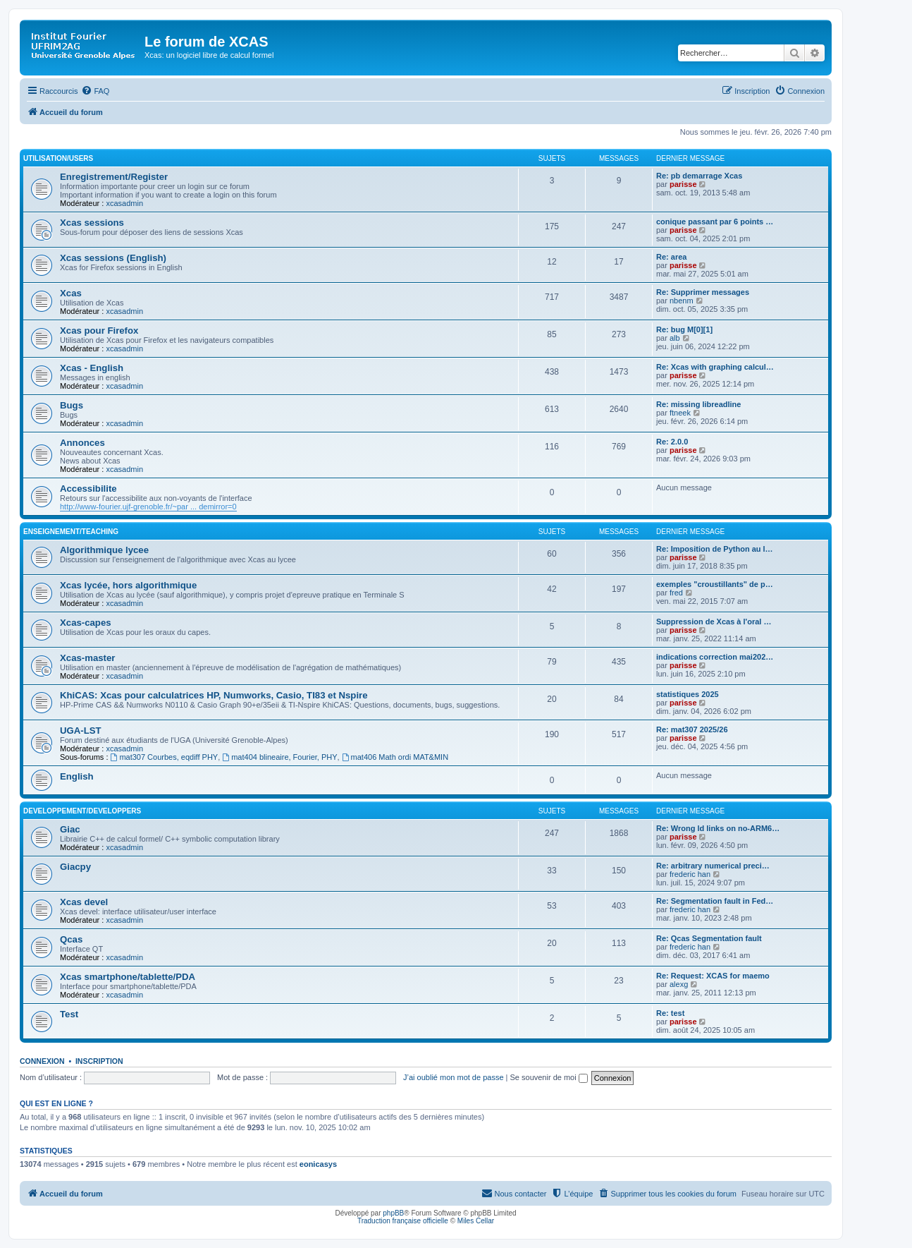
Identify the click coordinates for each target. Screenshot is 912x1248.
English (77, 776)
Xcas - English (91, 368)
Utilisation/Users (58, 158)
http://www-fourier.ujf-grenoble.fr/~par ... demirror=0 (148, 506)
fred (676, 592)
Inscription (99, 1061)
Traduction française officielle (402, 1221)
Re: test (670, 1013)
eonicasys (318, 1164)
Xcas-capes (85, 622)
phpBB (393, 1213)
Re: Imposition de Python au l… (714, 549)
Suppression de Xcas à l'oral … (713, 621)
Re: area (671, 257)
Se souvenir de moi (549, 1077)
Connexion (42, 1061)
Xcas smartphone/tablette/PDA (127, 976)
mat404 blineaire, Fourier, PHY (279, 757)
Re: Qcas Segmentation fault (709, 938)
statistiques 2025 (687, 694)
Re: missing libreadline (698, 404)
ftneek (680, 412)
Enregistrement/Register (114, 176)
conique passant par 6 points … (714, 221)
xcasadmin (124, 203)
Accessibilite (88, 488)
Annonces (82, 442)
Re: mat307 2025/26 (692, 729)
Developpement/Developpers (82, 811)
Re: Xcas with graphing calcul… (715, 367)
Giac (70, 829)
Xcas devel (84, 902)
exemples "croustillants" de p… (714, 584)
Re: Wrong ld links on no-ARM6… (717, 828)
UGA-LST (80, 730)
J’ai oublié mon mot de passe (453, 1077)
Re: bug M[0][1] (684, 329)
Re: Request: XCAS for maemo (713, 975)
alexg (679, 984)
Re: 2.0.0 (672, 441)
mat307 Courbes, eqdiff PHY (164, 757)
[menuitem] (95, 91)
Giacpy (75, 866)
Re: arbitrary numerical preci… (713, 865)
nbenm (682, 300)
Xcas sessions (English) (113, 258)
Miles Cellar (475, 1221)
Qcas (71, 939)
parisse (683, 184)
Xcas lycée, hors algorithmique (128, 585)
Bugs (71, 405)
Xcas (71, 293)
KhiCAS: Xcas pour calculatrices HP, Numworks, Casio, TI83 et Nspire (214, 695)
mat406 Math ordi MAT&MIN (395, 757)
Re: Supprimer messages (702, 292)
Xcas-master (87, 658)
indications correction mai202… (714, 657)
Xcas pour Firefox (99, 330)
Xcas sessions (92, 222)
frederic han (690, 874)
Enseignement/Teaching (70, 531)
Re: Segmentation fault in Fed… (714, 901)
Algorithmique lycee (104, 550)
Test (69, 1014)
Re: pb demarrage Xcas (699, 175)
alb (675, 338)
